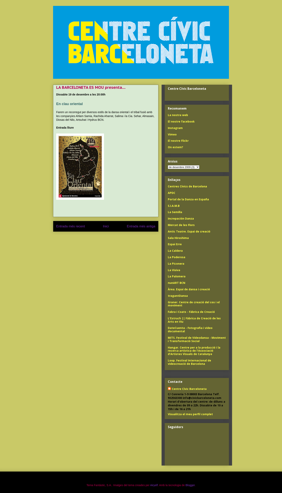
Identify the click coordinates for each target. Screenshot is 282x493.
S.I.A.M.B (174, 206)
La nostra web (178, 115)
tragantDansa (178, 296)
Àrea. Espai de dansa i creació (189, 289)
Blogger (190, 485)
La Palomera (176, 276)
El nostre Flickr (178, 141)
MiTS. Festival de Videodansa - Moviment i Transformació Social (197, 339)
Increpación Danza (181, 218)
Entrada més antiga (141, 226)
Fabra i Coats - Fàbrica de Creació (191, 312)
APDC (171, 193)
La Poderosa (176, 257)
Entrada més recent (70, 226)
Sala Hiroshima (178, 238)
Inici (106, 226)
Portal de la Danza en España (188, 199)
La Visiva (174, 270)
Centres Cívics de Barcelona (187, 186)
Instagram (175, 128)
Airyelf (154, 485)
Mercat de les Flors (181, 225)
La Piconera (176, 263)
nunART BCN (176, 283)
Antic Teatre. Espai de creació (189, 231)
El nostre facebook (181, 121)
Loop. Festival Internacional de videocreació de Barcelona (189, 362)
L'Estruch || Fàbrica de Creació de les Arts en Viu (194, 319)
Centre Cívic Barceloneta (189, 389)
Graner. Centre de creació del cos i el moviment (194, 303)
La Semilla (175, 212)
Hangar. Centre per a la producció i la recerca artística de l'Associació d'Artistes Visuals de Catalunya (194, 351)
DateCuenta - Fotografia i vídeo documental (190, 329)
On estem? (175, 147)
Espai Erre (175, 244)
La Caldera (175, 250)
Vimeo (172, 134)
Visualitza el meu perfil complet (190, 414)
